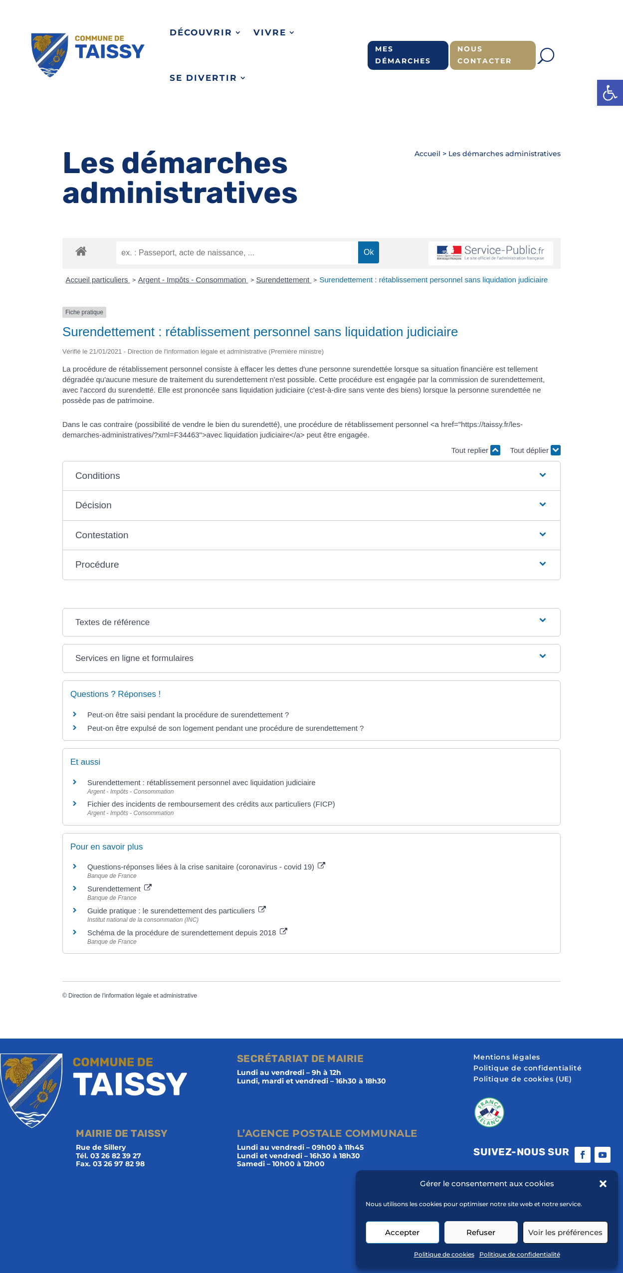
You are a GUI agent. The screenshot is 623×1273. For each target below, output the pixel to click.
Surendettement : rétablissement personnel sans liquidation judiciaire (433, 279)
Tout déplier (535, 450)
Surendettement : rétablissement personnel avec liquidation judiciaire (201, 782)
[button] (610, 93)
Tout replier (475, 450)
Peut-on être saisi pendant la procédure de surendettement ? (188, 714)
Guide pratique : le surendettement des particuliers (176, 910)
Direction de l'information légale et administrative (132, 995)
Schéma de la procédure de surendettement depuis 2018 (187, 932)
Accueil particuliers (97, 279)
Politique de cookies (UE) (522, 1079)
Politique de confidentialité (519, 1254)
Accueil (427, 153)
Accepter (402, 1232)
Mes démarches (403, 54)
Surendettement (284, 279)
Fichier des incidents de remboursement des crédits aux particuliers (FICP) (211, 804)
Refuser (480, 1232)
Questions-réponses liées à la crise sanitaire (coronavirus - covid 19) (206, 866)
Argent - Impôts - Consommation (193, 279)
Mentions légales (506, 1057)
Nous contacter (484, 54)
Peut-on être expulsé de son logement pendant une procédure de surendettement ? (225, 728)
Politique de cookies (444, 1254)
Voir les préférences (565, 1232)
